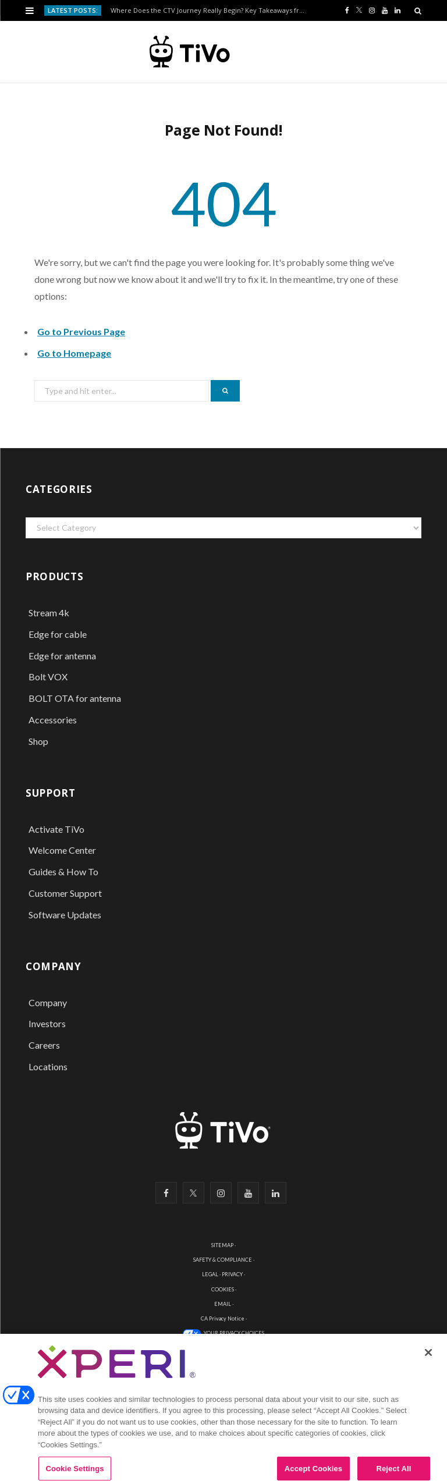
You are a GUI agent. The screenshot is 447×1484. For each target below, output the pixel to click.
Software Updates (65, 914)
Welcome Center (62, 849)
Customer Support (65, 893)
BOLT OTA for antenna (75, 698)
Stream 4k (49, 612)
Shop (38, 741)
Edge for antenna (62, 655)
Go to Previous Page (81, 331)
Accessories (54, 719)
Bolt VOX (48, 676)
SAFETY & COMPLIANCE (222, 1259)
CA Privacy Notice (222, 1318)
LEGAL (210, 1274)
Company (48, 1002)
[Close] (428, 1359)
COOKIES (222, 1289)
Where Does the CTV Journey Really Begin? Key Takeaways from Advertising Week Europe (212, 10)
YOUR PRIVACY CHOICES (234, 1333)
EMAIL (222, 1304)
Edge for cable (58, 634)
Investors (47, 1023)
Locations (48, 1066)
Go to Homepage (74, 352)
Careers (44, 1044)
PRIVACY (232, 1274)
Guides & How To (63, 871)
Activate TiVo (56, 829)
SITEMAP (222, 1245)
